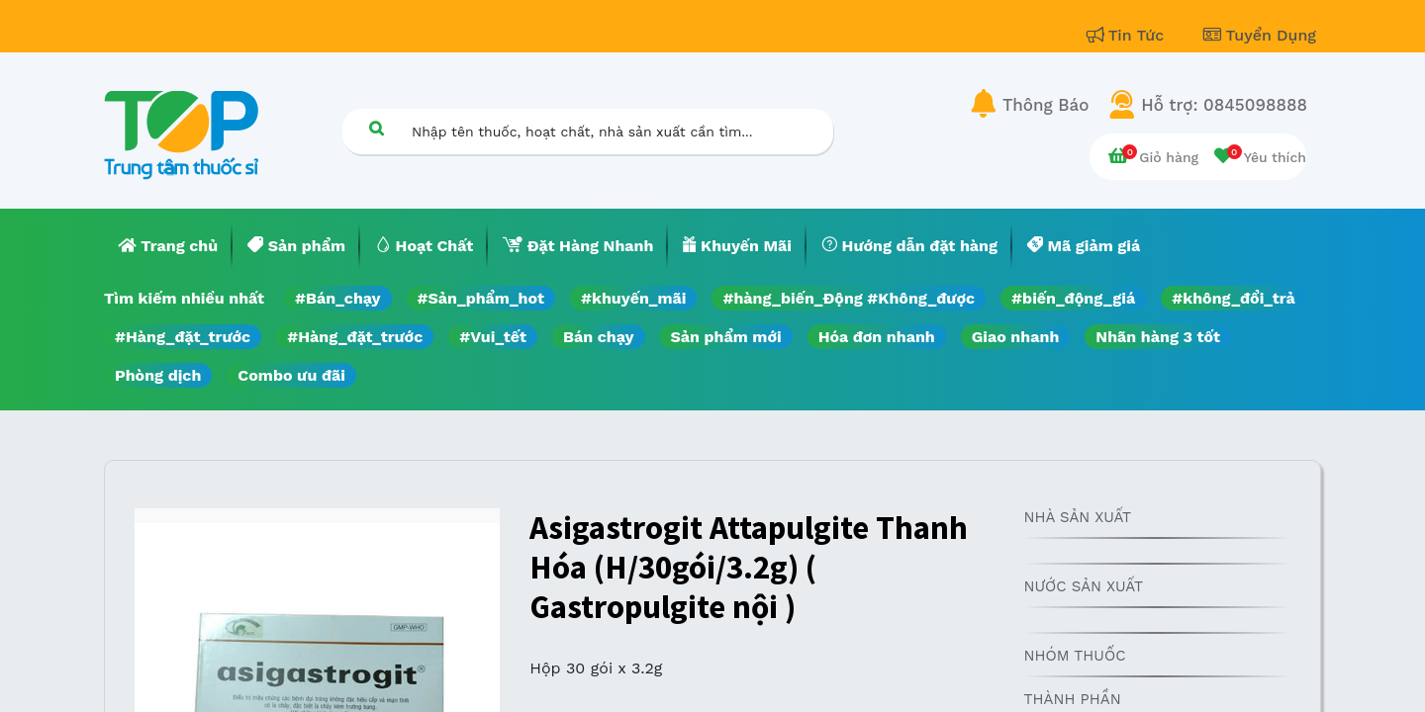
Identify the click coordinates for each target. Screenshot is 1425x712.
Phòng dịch (158, 375)
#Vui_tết (492, 336)
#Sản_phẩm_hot (481, 298)
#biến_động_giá (1073, 298)
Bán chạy (598, 336)
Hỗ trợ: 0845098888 (1224, 105)
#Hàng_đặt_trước (182, 336)
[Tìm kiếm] (376, 128)
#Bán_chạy (338, 298)
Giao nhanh (1016, 336)
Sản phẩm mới (726, 336)
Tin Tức (1128, 35)
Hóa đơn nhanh (876, 336)
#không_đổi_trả (1233, 298)
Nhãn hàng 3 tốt (1157, 336)
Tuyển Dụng (1259, 35)
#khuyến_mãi (633, 298)
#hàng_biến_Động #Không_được (848, 298)
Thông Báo (1045, 105)
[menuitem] (168, 246)
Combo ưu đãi (291, 375)
